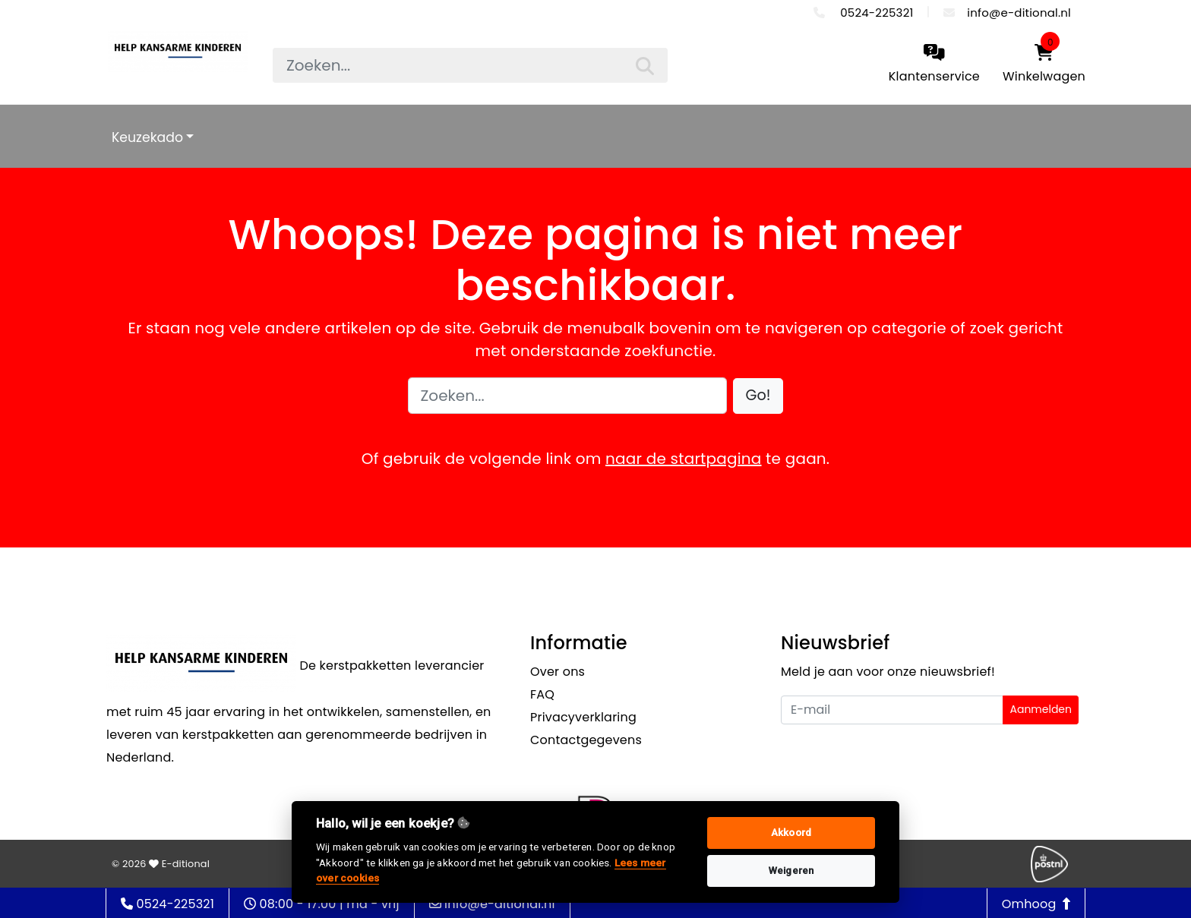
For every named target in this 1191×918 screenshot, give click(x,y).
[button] (758, 396)
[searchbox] (470, 65)
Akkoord (791, 832)
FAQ (542, 694)
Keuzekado (147, 137)
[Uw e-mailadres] (892, 710)
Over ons (557, 671)
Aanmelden (1040, 709)
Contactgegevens (586, 740)
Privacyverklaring (583, 717)
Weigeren (791, 870)
